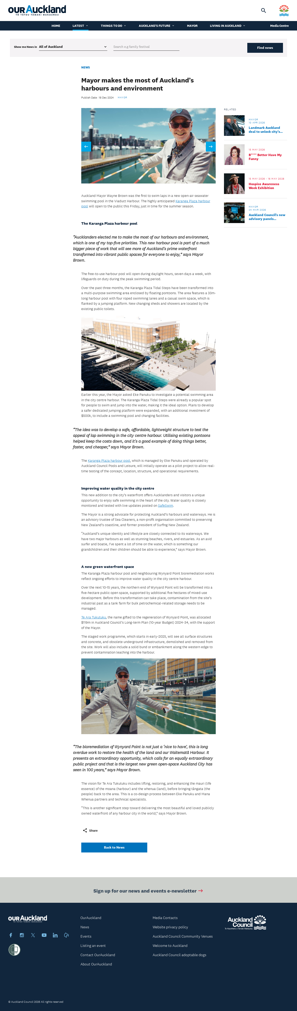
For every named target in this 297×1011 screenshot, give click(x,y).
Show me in (25, 47)
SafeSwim (165, 505)
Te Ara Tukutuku (93, 617)
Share (90, 830)
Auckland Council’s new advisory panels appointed (267, 217)
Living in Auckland (228, 26)
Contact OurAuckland (97, 955)
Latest (80, 26)
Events (85, 936)
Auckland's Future (157, 26)
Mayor (192, 26)
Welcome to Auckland (170, 945)
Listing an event (93, 945)
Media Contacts (165, 918)
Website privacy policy (170, 927)
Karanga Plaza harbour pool (109, 460)
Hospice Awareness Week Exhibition (264, 186)
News (85, 67)
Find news (265, 48)
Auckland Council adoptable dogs (179, 955)
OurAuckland (90, 918)
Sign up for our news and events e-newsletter (148, 893)
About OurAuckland (96, 964)
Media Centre (279, 26)
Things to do (113, 26)
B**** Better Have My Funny (265, 157)
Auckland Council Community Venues (183, 936)
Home (56, 26)
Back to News (114, 847)
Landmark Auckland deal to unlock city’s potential (264, 130)
